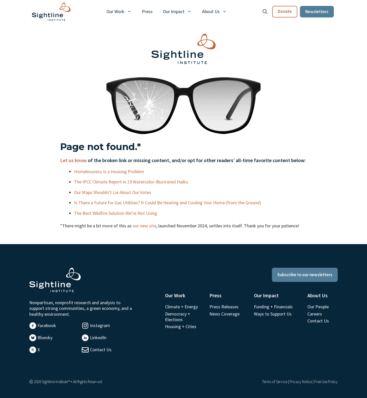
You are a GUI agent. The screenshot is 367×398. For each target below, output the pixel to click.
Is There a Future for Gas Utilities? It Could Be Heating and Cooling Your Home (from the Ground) (168, 203)
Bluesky (45, 337)
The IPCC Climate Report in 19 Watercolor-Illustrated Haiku (131, 182)
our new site (144, 226)
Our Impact (180, 11)
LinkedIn (98, 337)
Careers (314, 314)
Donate (285, 11)
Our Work (121, 11)
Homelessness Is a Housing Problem (109, 171)
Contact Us (101, 350)
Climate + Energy (181, 307)
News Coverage (224, 314)
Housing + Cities (180, 326)
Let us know (73, 160)
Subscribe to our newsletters (304, 274)
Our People (318, 307)
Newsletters (316, 11)
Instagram (100, 325)
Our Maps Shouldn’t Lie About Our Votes (113, 192)
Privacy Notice (301, 381)
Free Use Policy (326, 381)
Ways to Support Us (273, 314)
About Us (217, 11)
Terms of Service (274, 381)
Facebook (47, 325)
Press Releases (223, 307)
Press (147, 11)
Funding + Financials (273, 307)
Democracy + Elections (177, 316)
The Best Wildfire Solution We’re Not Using (116, 213)
